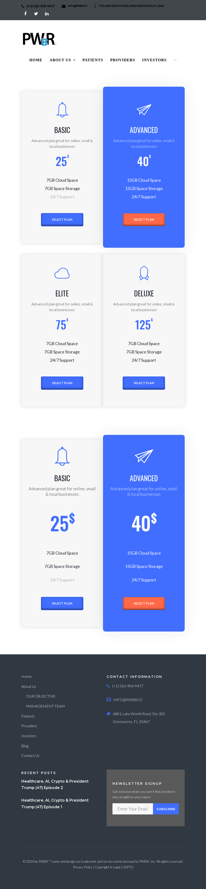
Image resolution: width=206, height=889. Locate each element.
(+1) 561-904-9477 (41, 6)
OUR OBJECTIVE (40, 696)
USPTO (128, 867)
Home (26, 676)
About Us (28, 686)
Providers (29, 725)
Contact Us (30, 755)
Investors (29, 735)
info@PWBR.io (77, 5)
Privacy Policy (82, 867)
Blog (24, 745)
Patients (28, 716)
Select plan (62, 219)
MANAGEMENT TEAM (45, 706)
